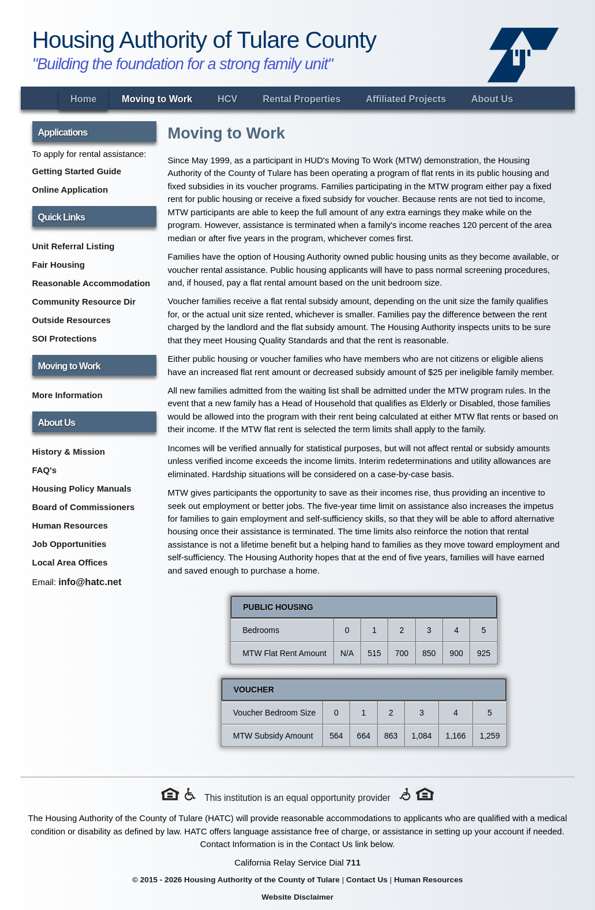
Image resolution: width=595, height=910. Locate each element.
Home (83, 98)
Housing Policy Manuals (82, 488)
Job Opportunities (69, 544)
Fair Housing (58, 264)
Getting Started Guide (77, 171)
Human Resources (70, 525)
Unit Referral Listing (73, 246)
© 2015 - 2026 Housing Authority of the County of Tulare (236, 879)
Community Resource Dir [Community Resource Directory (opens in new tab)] (84, 301)
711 (353, 862)
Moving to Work (157, 98)
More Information (67, 395)
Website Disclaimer (297, 897)
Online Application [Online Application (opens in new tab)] (70, 189)
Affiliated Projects (406, 98)
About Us (492, 98)
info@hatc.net (89, 581)
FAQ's (44, 470)
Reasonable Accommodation (91, 283)
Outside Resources (71, 320)
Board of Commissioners (83, 507)
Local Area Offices (70, 562)
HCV (227, 98)
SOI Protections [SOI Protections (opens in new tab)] (64, 338)
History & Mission (68, 451)
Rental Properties (301, 98)
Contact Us (367, 879)
